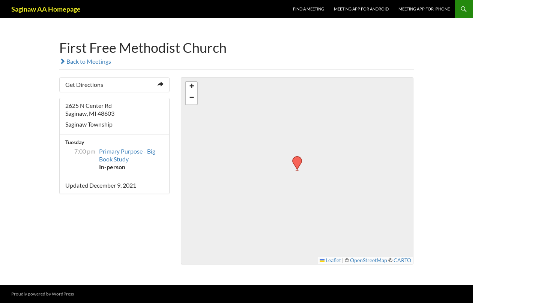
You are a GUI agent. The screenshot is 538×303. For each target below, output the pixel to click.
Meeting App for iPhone (424, 8)
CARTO (402, 260)
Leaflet (330, 260)
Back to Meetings (85, 61)
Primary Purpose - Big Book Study (127, 155)
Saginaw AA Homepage (46, 9)
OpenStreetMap (368, 260)
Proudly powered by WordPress (42, 294)
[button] (294, 158)
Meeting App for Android (361, 8)
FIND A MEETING (308, 8)
